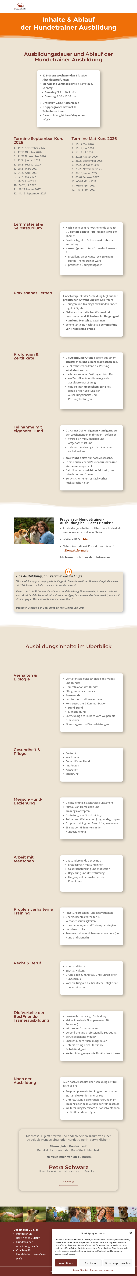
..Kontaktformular (77, 550)
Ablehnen (90, 1263)
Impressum (109, 1270)
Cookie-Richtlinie (81, 1270)
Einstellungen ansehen (117, 1263)
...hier (85, 539)
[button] (130, 1233)
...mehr (35, 1238)
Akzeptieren (66, 1263)
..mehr (34, 1246)
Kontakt (69, 1182)
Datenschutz (96, 1270)
